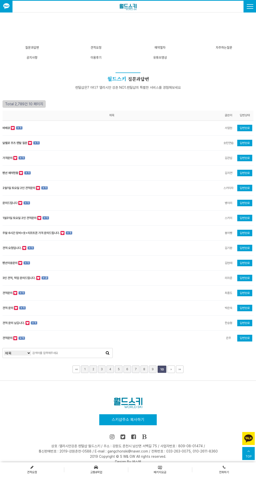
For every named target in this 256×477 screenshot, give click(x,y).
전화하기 (224, 469)
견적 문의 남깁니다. (14, 323)
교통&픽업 (96, 469)
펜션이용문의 (10, 263)
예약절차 (160, 47)
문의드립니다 (10, 203)
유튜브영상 (160, 57)
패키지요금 (160, 469)
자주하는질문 (224, 47)
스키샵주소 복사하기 (128, 419)
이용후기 (96, 57)
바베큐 (6, 128)
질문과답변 (32, 47)
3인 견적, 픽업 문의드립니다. (19, 278)
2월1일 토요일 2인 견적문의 (19, 188)
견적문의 (7, 293)
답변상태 (245, 115)
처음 (76, 369)
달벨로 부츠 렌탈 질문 (15, 143)
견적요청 (96, 47)
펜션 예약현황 (10, 173)
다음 (171, 369)
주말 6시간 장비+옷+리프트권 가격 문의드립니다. (31, 233)
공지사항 (32, 57)
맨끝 (180, 369)
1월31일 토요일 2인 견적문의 (19, 218)
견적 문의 (8, 308)
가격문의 (7, 158)
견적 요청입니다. (12, 248)
